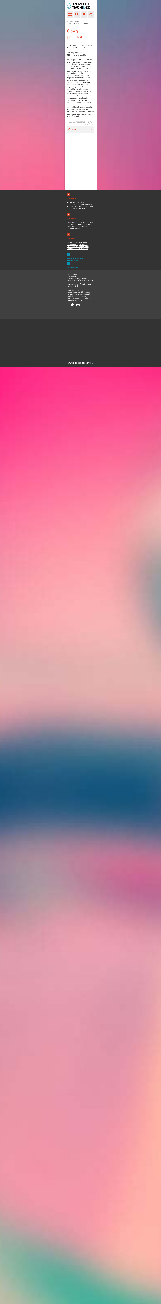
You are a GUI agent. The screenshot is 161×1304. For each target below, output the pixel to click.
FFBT (87, 127)
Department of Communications (60, 126)
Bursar (92, 131)
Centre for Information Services (65, 130)
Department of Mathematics (62, 151)
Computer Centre (99, 127)
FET (83, 127)
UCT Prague (127, 2)
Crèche (59, 145)
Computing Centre (119, 142)
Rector (54, 125)
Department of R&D (89, 125)
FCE (91, 127)
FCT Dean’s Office (67, 129)
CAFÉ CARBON (87, 150)
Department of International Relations (122, 137)
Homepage (39, 25)
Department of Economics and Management (63, 148)
